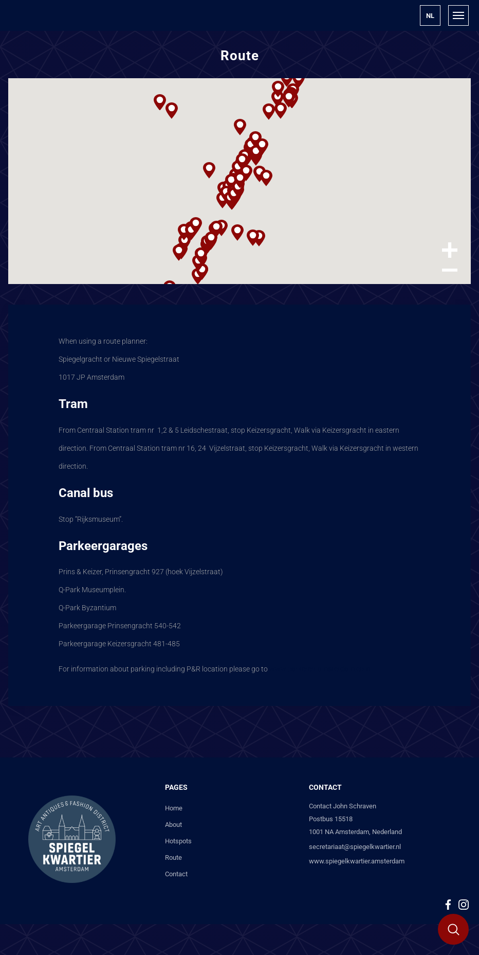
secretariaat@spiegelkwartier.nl (355, 847)
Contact (176, 874)
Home (173, 808)
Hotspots (178, 841)
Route (173, 857)
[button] (430, 15)
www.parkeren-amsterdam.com (319, 669)
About (173, 824)
